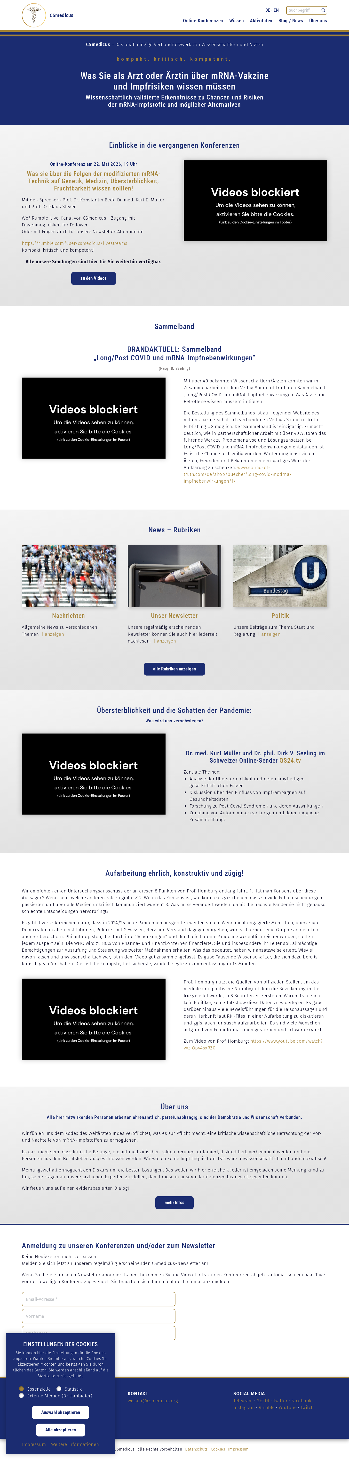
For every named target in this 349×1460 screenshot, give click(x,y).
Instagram (244, 1407)
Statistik (73, 1389)
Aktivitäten (261, 20)
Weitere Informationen (75, 1444)
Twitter (280, 1400)
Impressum (238, 1449)
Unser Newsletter (174, 615)
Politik (280, 615)
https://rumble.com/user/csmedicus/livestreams (74, 243)
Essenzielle (39, 1389)
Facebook (301, 1400)
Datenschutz (196, 1449)
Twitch (307, 1407)
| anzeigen (52, 634)
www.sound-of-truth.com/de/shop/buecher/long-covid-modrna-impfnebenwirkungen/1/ (238, 474)
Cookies (218, 1449)
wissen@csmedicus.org (153, 1400)
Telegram (243, 1400)
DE (267, 10)
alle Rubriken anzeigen (174, 669)
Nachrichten (68, 615)
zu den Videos (93, 278)
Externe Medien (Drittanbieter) (59, 1396)
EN (276, 10)
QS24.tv (290, 760)
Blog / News (290, 20)
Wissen (236, 20)
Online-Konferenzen (203, 20)
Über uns (318, 20)
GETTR (263, 1400)
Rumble (267, 1407)
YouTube (287, 1407)
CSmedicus (61, 15)
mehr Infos (174, 1202)
